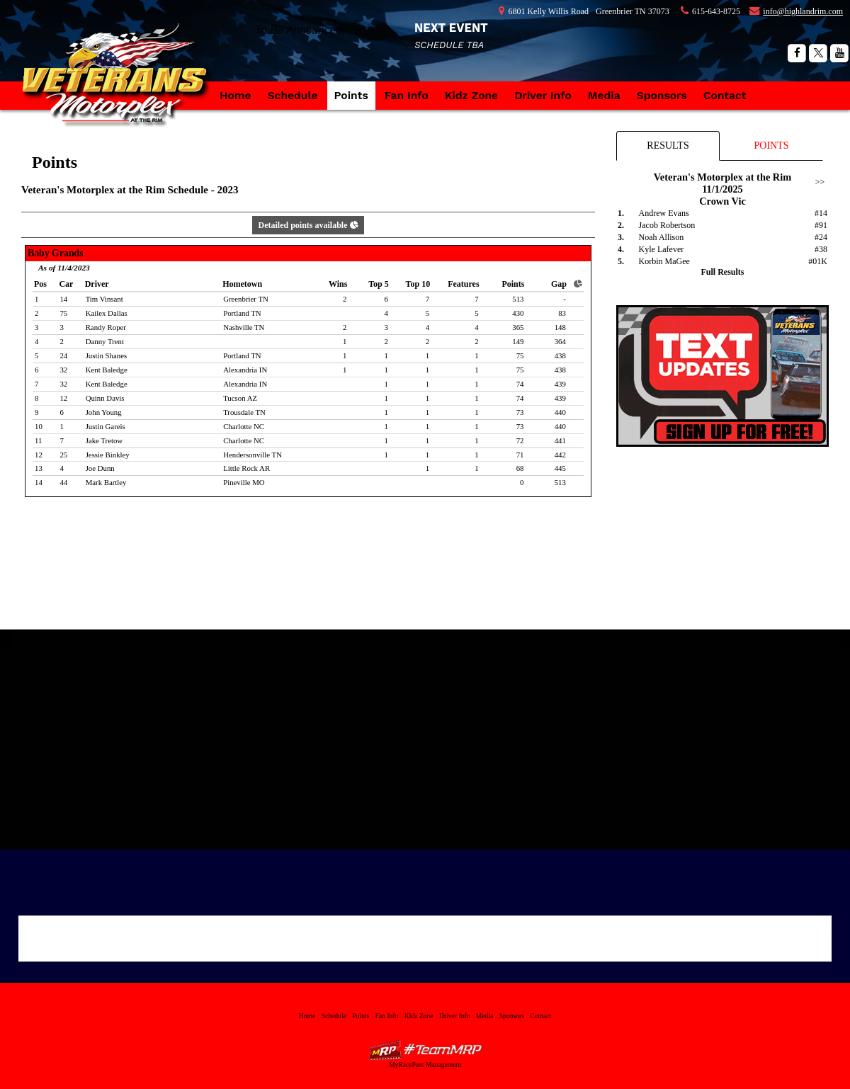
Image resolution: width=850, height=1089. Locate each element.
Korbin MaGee (664, 261)
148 (560, 327)
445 (560, 468)
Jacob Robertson (667, 225)
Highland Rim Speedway (289, 664)
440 (560, 412)
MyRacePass (425, 1050)
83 (562, 313)
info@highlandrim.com (803, 11)
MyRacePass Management (425, 1064)
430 (517, 313)
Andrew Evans (664, 213)
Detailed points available (308, 225)
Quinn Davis (105, 398)
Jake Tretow (104, 440)
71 (520, 454)
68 (520, 468)
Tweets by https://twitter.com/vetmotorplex (560, 656)
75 (520, 355)
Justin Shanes (107, 355)
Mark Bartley (106, 482)
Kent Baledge (107, 369)
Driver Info (543, 95)
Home (235, 95)
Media (604, 95)
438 (560, 355)
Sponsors (662, 95)
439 (560, 384)
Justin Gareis (105, 426)
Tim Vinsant (104, 299)
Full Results (722, 272)
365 (517, 327)
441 (560, 440)
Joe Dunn (100, 468)
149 (517, 341)
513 (517, 299)
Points (351, 95)
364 (560, 341)
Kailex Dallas (107, 313)
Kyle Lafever (661, 249)
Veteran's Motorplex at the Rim (120, 88)
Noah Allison (661, 237)
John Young (104, 412)
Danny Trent (105, 341)
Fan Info (407, 95)
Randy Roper (106, 327)
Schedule (293, 95)
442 (560, 454)
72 (520, 440)
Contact (725, 95)
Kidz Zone (471, 95)
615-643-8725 (716, 11)
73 (520, 412)
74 (520, 384)
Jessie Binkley (108, 454)
